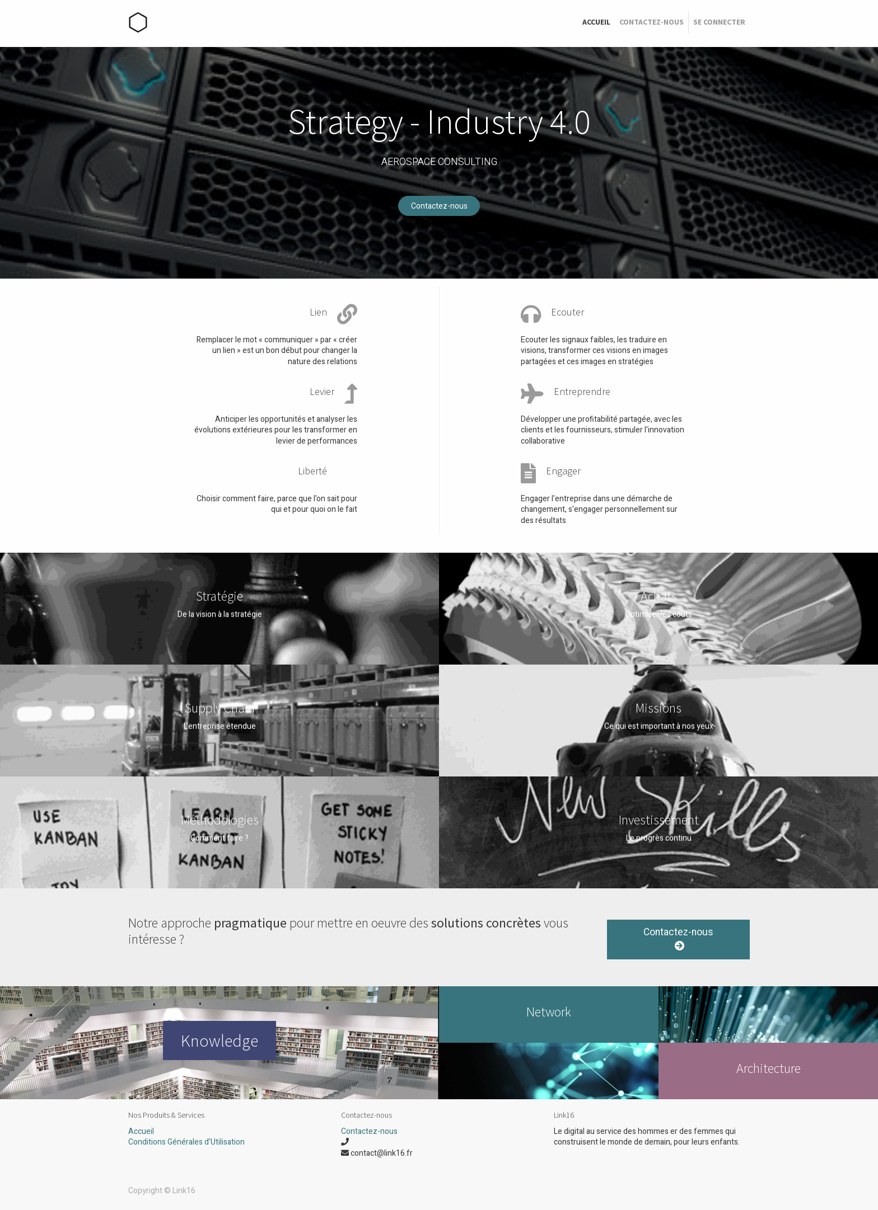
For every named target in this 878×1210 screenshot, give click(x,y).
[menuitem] (596, 22)
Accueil (141, 1131)
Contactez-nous (439, 206)
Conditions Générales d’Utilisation (186, 1142)
